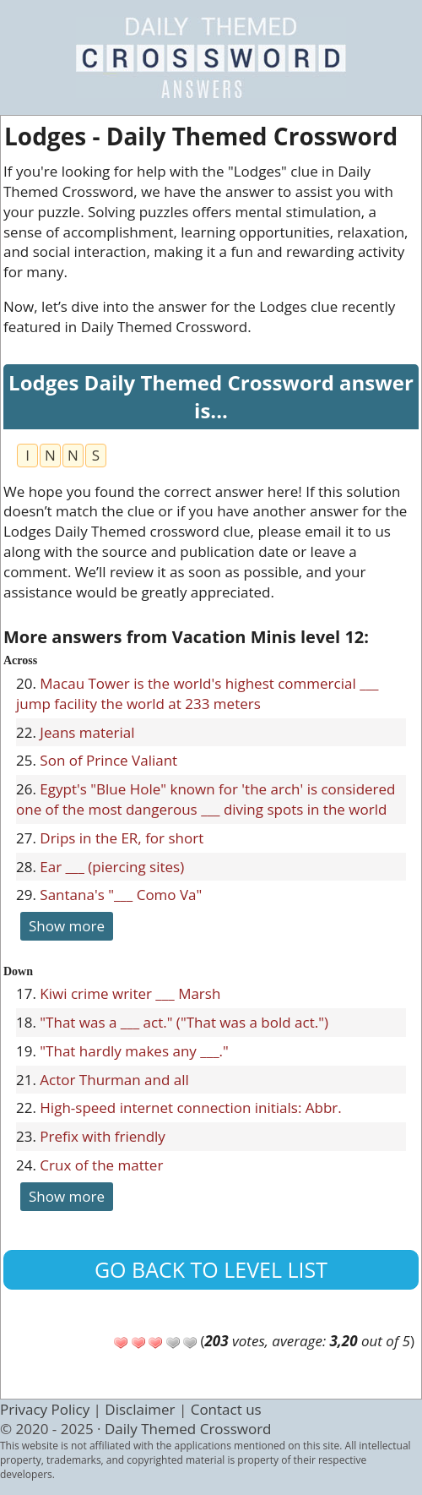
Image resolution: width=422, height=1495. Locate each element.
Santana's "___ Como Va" (121, 894)
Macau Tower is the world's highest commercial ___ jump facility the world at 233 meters (197, 693)
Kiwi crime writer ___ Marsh (130, 993)
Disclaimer (140, 1409)
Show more (67, 926)
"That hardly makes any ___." (134, 1051)
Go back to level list (211, 1269)
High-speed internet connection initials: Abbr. (190, 1107)
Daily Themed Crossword (188, 1428)
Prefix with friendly (102, 1136)
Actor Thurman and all (114, 1079)
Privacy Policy (44, 1409)
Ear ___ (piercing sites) (112, 866)
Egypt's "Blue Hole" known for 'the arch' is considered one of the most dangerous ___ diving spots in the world (205, 799)
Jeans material (87, 732)
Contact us (226, 1409)
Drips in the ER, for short (121, 838)
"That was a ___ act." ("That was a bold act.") (184, 1022)
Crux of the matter (101, 1165)
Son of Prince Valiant (108, 760)
